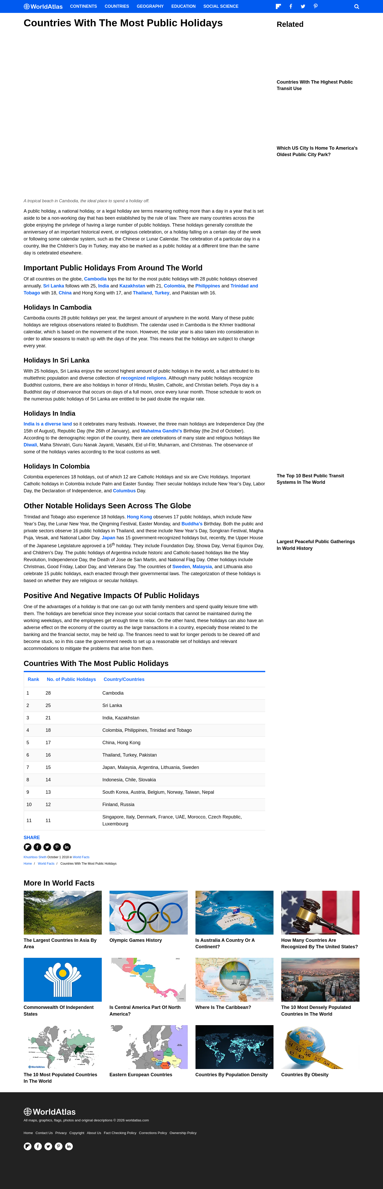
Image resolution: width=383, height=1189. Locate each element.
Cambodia (95, 279)
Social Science (221, 6)
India (103, 285)
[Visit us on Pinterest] (58, 1146)
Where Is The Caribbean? (223, 1007)
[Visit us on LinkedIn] (69, 1146)
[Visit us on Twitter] (48, 1146)
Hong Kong (139, 516)
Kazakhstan (132, 285)
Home (28, 1133)
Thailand (142, 292)
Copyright (76, 1133)
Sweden (181, 566)
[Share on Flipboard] (28, 847)
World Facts (81, 857)
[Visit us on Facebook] (38, 1146)
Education (183, 6)
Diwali (30, 444)
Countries (117, 6)
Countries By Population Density (232, 1074)
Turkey (161, 292)
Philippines (208, 285)
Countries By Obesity (305, 1074)
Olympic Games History (136, 940)
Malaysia (202, 566)
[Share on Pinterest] (57, 847)
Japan (108, 537)
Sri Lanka (53, 285)
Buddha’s (192, 523)
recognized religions (143, 378)
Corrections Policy (153, 1133)
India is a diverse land (48, 424)
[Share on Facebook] (37, 847)
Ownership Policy (183, 1133)
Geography (150, 6)
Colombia (174, 285)
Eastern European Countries (141, 1074)
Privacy (61, 1133)
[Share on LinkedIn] (67, 847)
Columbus (124, 490)
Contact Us (44, 1133)
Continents (83, 6)
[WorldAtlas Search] (356, 6)
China (65, 292)
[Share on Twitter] (47, 847)
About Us (94, 1133)
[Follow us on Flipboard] (28, 1146)
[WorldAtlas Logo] (45, 7)
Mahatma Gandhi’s (161, 430)
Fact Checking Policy (120, 1133)
